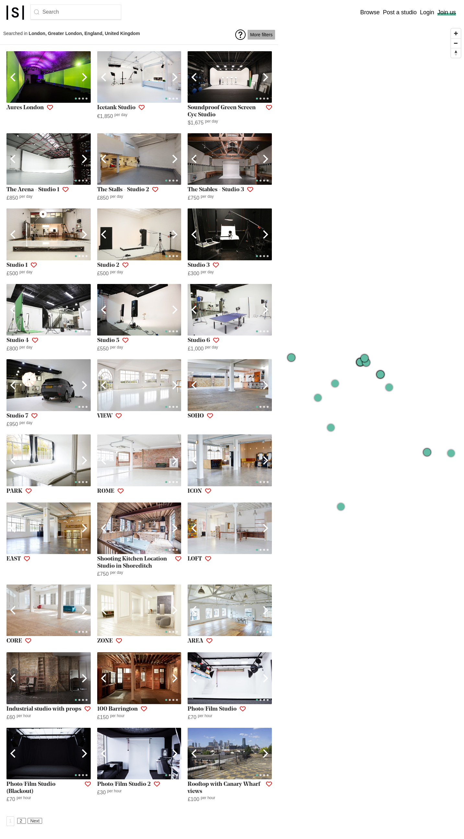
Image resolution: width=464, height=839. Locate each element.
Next (35, 820)
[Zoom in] (456, 33)
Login (427, 12)
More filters (261, 34)
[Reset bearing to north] (456, 53)
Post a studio (400, 12)
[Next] (83, 77)
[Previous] (13, 77)
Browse (370, 12)
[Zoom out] (456, 43)
